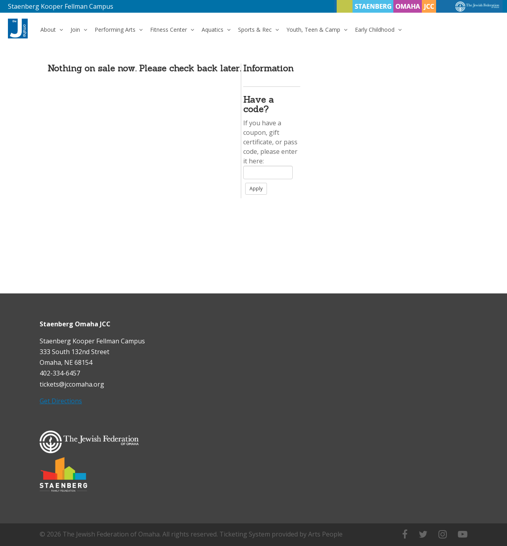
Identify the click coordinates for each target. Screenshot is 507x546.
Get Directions (61, 401)
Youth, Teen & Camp (316, 29)
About (51, 29)
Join (79, 29)
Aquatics (216, 29)
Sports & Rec (258, 29)
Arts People (325, 534)
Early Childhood (378, 29)
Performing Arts (119, 29)
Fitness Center (172, 29)
